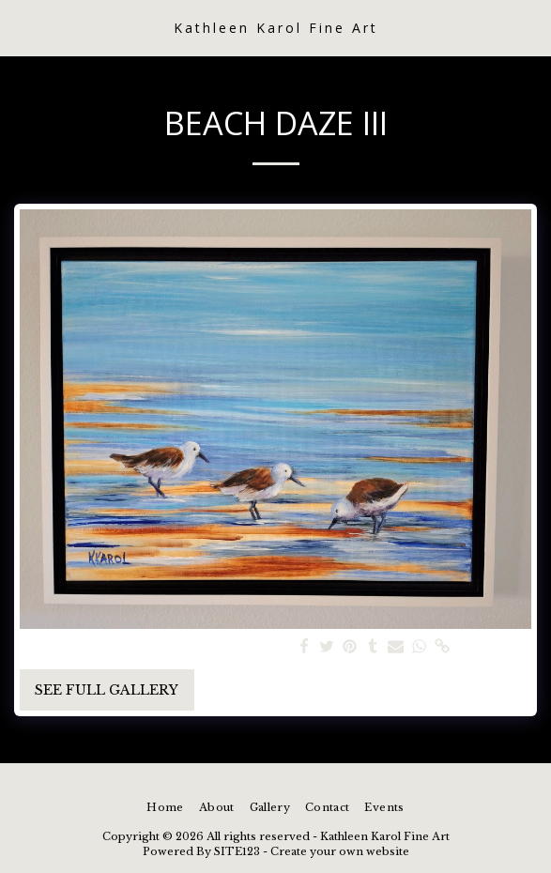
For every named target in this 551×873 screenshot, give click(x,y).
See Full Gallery (106, 690)
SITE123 (237, 851)
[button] (21, 27)
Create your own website (339, 851)
